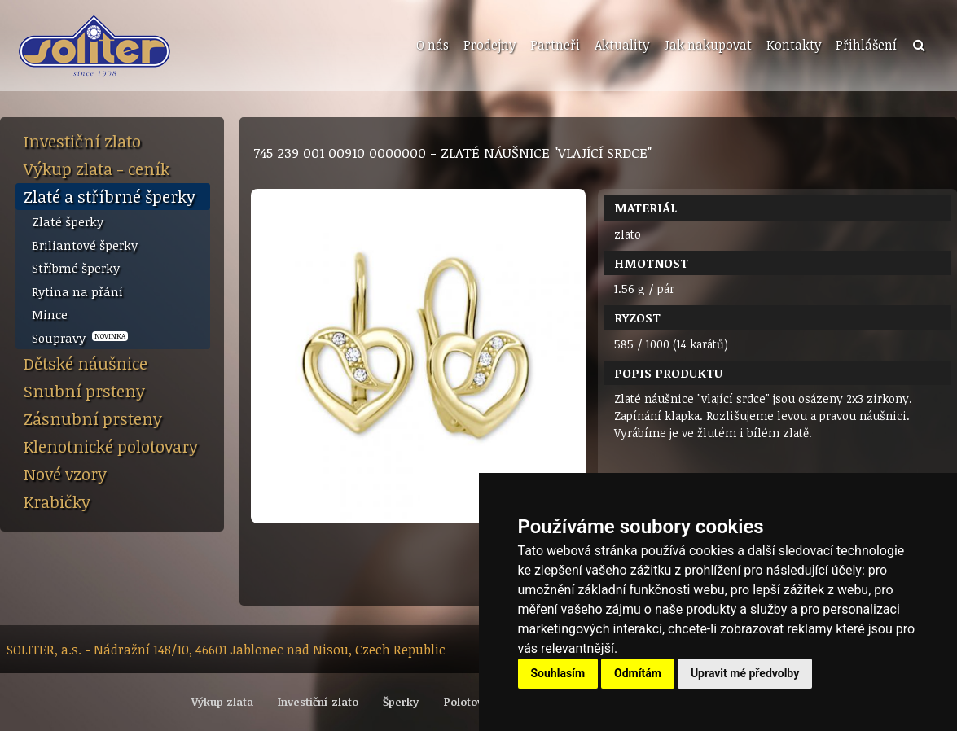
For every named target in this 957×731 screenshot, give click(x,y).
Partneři (555, 45)
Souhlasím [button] (558, 673)
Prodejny (489, 45)
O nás (432, 45)
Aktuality (622, 45)
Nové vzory (65, 473)
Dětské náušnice (85, 363)
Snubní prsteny (84, 390)
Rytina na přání (77, 291)
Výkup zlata (222, 701)
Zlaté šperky (67, 221)
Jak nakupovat (708, 45)
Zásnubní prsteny (93, 418)
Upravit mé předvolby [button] (745, 673)
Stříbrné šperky (76, 268)
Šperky (401, 701)
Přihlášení (866, 45)
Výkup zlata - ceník (96, 168)
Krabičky (57, 501)
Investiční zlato (82, 140)
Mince (50, 314)
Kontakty (793, 45)
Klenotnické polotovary (111, 446)
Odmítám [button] (637, 673)
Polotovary (472, 701)
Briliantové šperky (85, 245)
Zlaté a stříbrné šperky (109, 196)
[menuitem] (430, 46)
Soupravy (80, 338)
